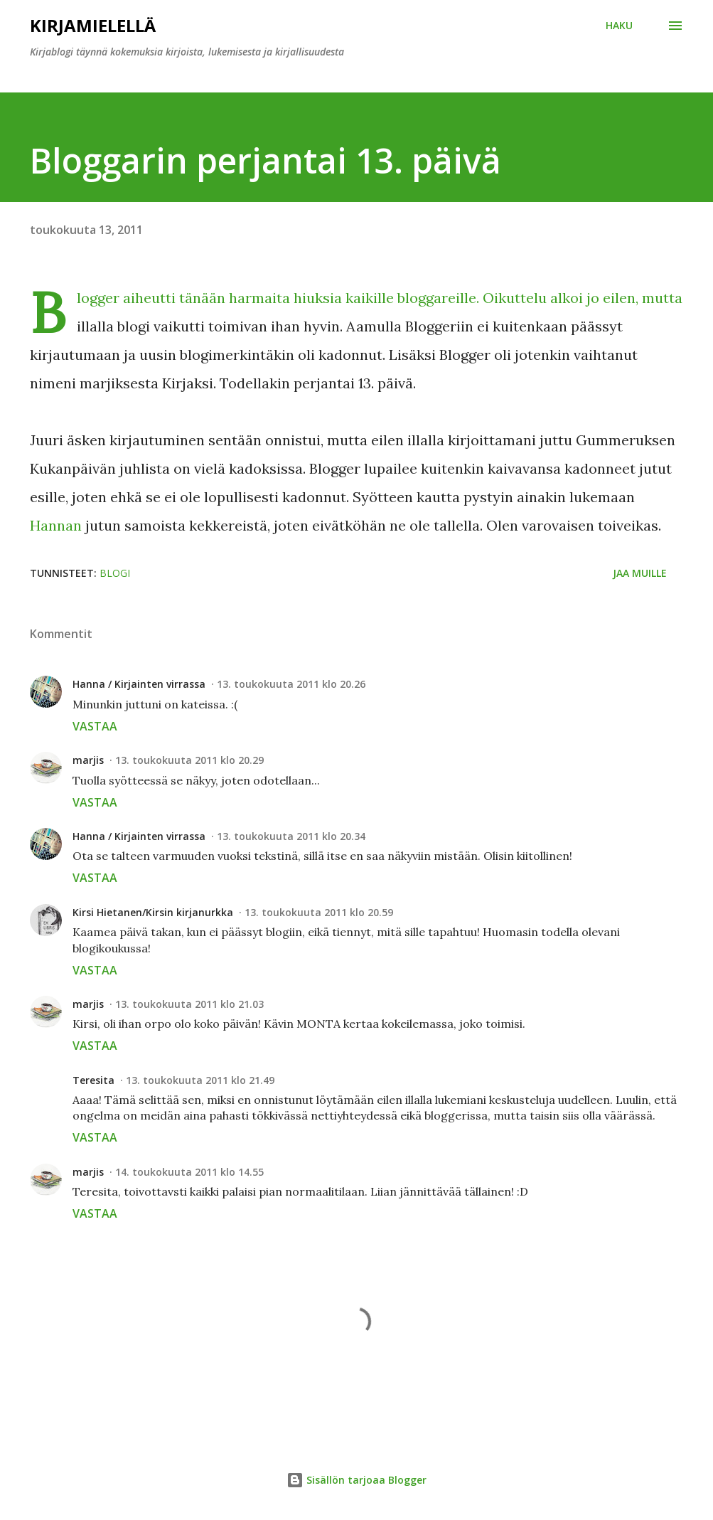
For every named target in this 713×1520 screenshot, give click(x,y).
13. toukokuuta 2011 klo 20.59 (319, 912)
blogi (115, 573)
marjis (88, 760)
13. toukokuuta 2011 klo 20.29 (189, 760)
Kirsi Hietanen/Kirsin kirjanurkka (153, 912)
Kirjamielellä (93, 25)
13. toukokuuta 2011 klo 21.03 (189, 1004)
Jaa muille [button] (640, 573)
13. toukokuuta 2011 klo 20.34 (291, 836)
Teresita (93, 1080)
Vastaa (95, 726)
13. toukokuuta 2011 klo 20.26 (291, 684)
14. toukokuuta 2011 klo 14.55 (189, 1172)
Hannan (57, 525)
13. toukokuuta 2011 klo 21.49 (200, 1080)
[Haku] (619, 25)
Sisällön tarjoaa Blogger (356, 1480)
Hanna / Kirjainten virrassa (139, 684)
